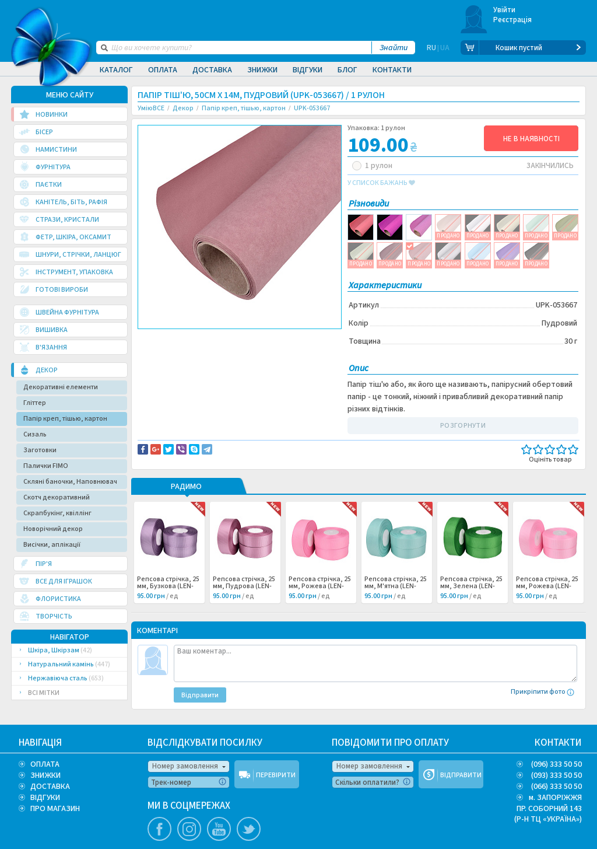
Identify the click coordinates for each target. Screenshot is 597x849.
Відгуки (307, 70)
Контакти (392, 70)
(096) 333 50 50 (556, 764)
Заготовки (40, 450)
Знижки (262, 70)
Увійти (504, 10)
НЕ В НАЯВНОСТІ (531, 139)
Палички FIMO (45, 466)
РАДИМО (186, 487)
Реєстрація (512, 20)
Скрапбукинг (192, 352)
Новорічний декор (53, 529)
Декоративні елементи (60, 387)
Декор (158, 352)
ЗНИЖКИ (45, 775)
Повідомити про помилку (281, 339)
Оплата (162, 70)
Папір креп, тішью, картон (65, 419)
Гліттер (34, 403)
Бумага (228, 352)
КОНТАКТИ (558, 743)
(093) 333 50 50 (556, 775)
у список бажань (381, 183)
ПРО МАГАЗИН (55, 808)
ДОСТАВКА (50, 786)
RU (431, 48)
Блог (347, 70)
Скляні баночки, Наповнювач (70, 482)
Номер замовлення (185, 766)
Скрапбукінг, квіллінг (57, 513)
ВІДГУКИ (45, 797)
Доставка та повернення (187, 339)
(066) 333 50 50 (556, 786)
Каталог (116, 70)
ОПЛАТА (44, 764)
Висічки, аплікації (51, 545)
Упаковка (259, 352)
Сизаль (35, 434)
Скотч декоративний (56, 497)
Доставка (212, 70)
